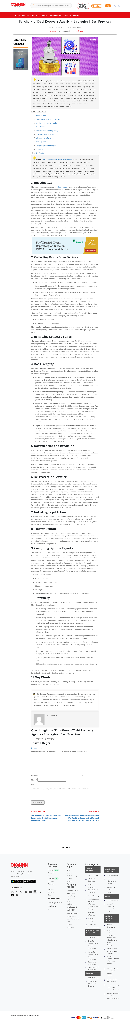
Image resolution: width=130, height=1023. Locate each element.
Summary (39, 149)
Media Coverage (72, 876)
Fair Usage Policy (72, 890)
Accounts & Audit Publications (93, 968)
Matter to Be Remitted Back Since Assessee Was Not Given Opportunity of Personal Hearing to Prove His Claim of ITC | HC (82, 817)
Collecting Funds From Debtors (48, 119)
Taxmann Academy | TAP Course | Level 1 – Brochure (113, 987)
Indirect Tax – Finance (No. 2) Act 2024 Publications (93, 955)
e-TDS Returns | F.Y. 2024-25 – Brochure (93, 983)
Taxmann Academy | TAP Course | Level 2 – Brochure (113, 995)
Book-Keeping (41, 127)
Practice (50, 876)
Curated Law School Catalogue (94, 925)
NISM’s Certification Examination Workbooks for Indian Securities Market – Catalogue (112, 937)
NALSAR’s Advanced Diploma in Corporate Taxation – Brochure (113, 961)
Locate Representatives (74, 919)
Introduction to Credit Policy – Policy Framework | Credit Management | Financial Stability (46, 817)
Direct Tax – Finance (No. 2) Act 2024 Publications (93, 944)
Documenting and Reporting (47, 130)
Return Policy (71, 896)
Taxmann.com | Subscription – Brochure (112, 881)
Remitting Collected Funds (46, 123)
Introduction (41, 115)
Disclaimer (70, 904)
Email (33, 784)
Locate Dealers (71, 916)
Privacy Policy (71, 893)
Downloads (70, 927)
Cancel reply (36, 748)
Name (34, 780)
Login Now (65, 847)
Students (50, 892)
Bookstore (51, 889)
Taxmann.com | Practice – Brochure (112, 889)
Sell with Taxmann (72, 913)
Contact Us (70, 924)
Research (51, 873)
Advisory (51, 881)
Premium (51, 870)
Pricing (95, 6)
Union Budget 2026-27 (55, 903)
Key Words (40, 153)
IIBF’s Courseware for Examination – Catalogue (112, 951)
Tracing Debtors (42, 142)
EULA (68, 901)
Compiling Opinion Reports (46, 145)
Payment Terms (71, 899)
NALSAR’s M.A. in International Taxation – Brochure (112, 972)
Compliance (52, 887)
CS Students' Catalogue (92, 886)
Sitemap (69, 881)
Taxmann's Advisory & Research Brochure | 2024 (113, 907)
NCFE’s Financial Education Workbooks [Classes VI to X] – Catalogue (94, 904)
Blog (107, 6)
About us (69, 873)
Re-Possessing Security (45, 134)
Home (17, 15)
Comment (35, 775)
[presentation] (46, 796)
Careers (69, 878)
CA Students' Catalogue (92, 880)
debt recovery (63, 187)
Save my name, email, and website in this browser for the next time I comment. (61, 789)
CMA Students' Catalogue (93, 891)
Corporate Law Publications (93, 963)
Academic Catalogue (91, 919)
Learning (51, 878)
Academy (51, 884)
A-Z (49, 910)
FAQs (68, 922)
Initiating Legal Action (45, 138)
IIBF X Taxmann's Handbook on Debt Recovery (57, 159)
